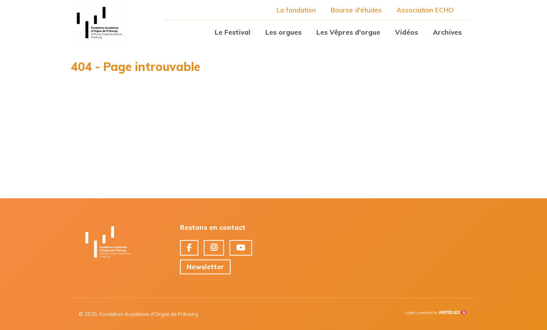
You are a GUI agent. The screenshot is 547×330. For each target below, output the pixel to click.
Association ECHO (425, 10)
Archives (447, 32)
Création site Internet (441, 312)
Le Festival (233, 32)
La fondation (296, 10)
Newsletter (205, 267)
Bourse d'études (356, 10)
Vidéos (406, 32)
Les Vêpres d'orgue (348, 32)
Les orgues (283, 32)
